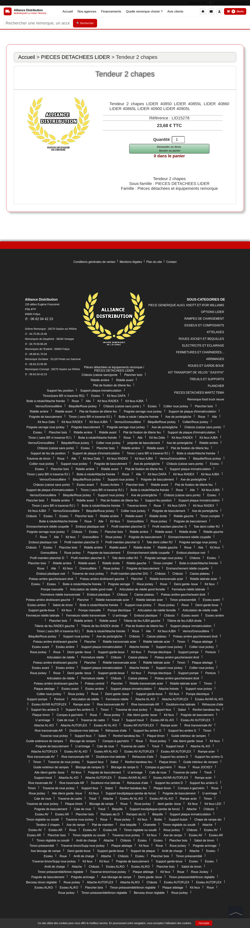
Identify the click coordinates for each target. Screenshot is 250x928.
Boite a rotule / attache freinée (139, 416)
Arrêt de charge (86, 840)
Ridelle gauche (183, 516)
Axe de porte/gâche (178, 416)
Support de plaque (143, 851)
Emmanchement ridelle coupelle (48, 526)
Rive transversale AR (145, 704)
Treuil (115, 720)
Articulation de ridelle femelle (157, 610)
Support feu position (60, 390)
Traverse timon (137, 505)
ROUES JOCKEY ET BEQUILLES (201, 338)
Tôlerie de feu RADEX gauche (54, 626)
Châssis (31, 516)
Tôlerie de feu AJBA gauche (141, 620)
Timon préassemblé (183, 599)
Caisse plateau (199, 573)
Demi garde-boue (79, 851)
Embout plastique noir (90, 526)
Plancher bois (133, 374)
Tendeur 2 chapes (48, 824)
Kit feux (115, 521)
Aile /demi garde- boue (142, 715)
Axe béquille (128, 824)
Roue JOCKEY (202, 767)
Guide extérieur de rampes (51, 767)
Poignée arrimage (204, 845)
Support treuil (135, 720)
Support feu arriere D (174, 756)
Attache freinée (139, 646)
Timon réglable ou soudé (42, 819)
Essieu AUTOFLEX (176, 882)
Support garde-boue (41, 610)
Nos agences (85, 11)
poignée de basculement (143, 442)
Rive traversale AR (71, 783)
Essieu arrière (36, 605)
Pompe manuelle (52, 589)
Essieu (95, 395)
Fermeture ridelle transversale (60, 594)
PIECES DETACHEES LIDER (75, 57)
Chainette (149, 824)
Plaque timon (41, 715)
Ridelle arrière (100, 380)
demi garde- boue (169, 803)
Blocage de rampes (83, 741)
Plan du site (154, 261)
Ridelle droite (158, 516)
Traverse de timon (38, 458)
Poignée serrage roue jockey (143, 411)
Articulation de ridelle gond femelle (142, 589)
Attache (108, 798)
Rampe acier (81, 704)
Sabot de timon (63, 605)
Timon (181, 641)
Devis (235, 11)
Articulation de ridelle (61, 657)
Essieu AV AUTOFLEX (195, 720)
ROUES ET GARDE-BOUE (206, 365)
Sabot (182, 709)
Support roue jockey (74, 463)
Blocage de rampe (101, 803)
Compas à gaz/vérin (70, 715)
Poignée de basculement (45, 416)
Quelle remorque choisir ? (145, 11)
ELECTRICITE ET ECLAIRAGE (203, 345)
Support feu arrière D (45, 709)
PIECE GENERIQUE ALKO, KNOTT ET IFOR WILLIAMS (186, 305)
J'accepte (203, 923)
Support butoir (178, 819)
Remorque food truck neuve (205, 399)
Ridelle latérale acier (203, 578)
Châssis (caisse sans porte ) (122, 406)
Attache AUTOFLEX (175, 699)
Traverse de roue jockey (88, 573)
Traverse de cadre (93, 720)
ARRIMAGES (215, 359)
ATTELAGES (215, 332)
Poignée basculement (85, 427)
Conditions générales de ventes (94, 261)
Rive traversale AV (40, 783)
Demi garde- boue (186, 584)
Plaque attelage (202, 641)
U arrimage (120, 615)
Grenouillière (135, 521)
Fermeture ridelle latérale (188, 589)
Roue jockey (159, 521)
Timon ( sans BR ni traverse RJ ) (90, 416)
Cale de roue (65, 720)
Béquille (117, 809)
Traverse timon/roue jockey (108, 871)
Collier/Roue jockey (195, 422)
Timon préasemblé (41, 845)
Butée (158, 819)
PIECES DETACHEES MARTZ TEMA (199, 392)
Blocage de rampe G (125, 767)
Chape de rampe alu (207, 819)
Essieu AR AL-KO (162, 720)
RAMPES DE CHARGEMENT (204, 318)
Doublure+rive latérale (180, 704)
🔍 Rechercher (85, 23)
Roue (75, 401)
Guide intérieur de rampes (188, 735)
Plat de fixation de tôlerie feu (112, 385)
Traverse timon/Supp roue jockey (83, 845)
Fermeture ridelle (92, 657)
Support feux (162, 709)
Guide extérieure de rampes (44, 741)
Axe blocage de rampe (46, 851)
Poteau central (94, 683)
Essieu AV (42, 814)
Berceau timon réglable (41, 882)
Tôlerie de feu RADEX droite (100, 626)
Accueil (65, 11)
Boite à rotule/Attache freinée (46, 401)
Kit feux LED (213, 803)
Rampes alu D (110, 814)
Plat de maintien (102, 824)
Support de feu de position (48, 453)
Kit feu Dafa (157, 437)
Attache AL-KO (145, 699)
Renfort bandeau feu (206, 709)
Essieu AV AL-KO (105, 725)
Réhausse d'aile (212, 704)
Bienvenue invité (197, 2)
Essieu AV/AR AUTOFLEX (49, 704)
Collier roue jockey (176, 406)
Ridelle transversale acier (166, 578)
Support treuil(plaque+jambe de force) (131, 793)
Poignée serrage (119, 584)
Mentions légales (131, 261)
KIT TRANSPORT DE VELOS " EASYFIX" (196, 372)
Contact (171, 261)
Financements (110, 11)
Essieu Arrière (110, 484)
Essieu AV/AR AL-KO (209, 699)
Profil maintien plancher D (128, 526)
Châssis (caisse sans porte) (202, 427)
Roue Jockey (199, 871)
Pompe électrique (119, 610)
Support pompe (188, 652)
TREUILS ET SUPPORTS (207, 379)
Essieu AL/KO (115, 866)
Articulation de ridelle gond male (91, 589)
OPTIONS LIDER (212, 312)
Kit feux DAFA (116, 395)
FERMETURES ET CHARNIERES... (200, 352)
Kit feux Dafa (46, 422)
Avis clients (177, 11)
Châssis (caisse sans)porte (99, 374)
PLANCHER (216, 385)
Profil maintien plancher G (169, 526)
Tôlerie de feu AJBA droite (184, 620)
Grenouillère (90, 537)
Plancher (137, 578)
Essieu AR (62, 814)
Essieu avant (85, 484)
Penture (210, 652)
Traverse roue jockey (54, 735)
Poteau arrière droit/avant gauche (102, 578)
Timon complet (210, 516)
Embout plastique (98, 594)
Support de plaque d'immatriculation (192, 411)
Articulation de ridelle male (200, 610)
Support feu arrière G (80, 709)
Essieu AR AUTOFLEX (139, 725)
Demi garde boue (206, 605)
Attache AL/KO (130, 882)
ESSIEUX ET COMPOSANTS (204, 325)
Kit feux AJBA (134, 401)
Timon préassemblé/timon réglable (60, 871)
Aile (88, 401)
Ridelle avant (124, 380)
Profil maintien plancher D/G (129, 573)
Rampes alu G (135, 814)
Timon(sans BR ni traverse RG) (63, 395)
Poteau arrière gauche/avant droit (51, 578)
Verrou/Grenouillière (48, 406)
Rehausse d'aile (142, 756)
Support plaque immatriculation (101, 390)
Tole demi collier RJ (207, 526)
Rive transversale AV (110, 704)
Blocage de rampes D (90, 767)
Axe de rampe (75, 824)
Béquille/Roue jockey (83, 406)
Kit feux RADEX (108, 401)
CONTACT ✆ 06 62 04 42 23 (230, 2)
